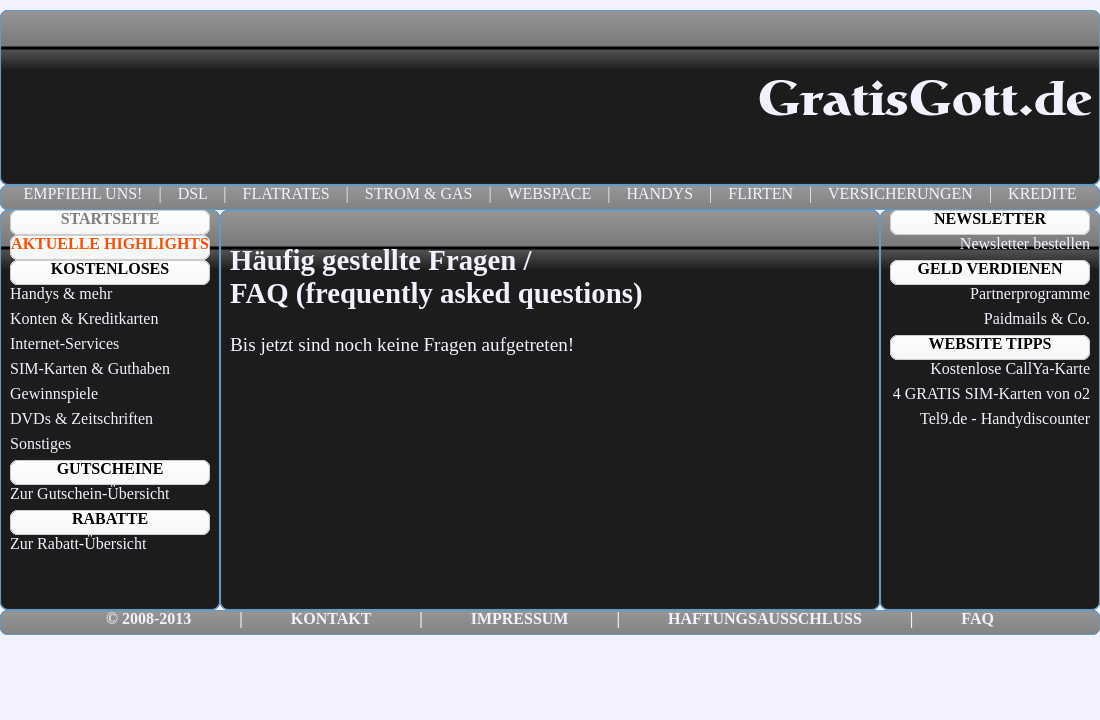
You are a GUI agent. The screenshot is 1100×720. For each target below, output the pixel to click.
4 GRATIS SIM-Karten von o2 (991, 393)
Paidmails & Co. (1037, 318)
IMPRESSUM (520, 618)
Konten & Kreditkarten (84, 318)
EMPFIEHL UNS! (82, 193)
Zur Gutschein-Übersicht (90, 493)
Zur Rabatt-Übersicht (78, 543)
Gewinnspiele (54, 393)
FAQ (977, 618)
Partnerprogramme (1030, 293)
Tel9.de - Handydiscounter (1005, 418)
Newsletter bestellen (1025, 243)
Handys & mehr (61, 293)
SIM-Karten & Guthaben (90, 368)
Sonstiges (40, 443)
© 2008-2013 (148, 618)
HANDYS (659, 193)
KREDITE (1042, 193)
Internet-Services (64, 343)
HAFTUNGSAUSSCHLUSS (765, 618)
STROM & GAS (419, 193)
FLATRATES (285, 193)
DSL (193, 193)
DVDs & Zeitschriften (81, 418)
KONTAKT (331, 618)
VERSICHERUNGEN (900, 193)
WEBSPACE (549, 193)
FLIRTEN (760, 193)
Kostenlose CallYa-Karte (1010, 368)
